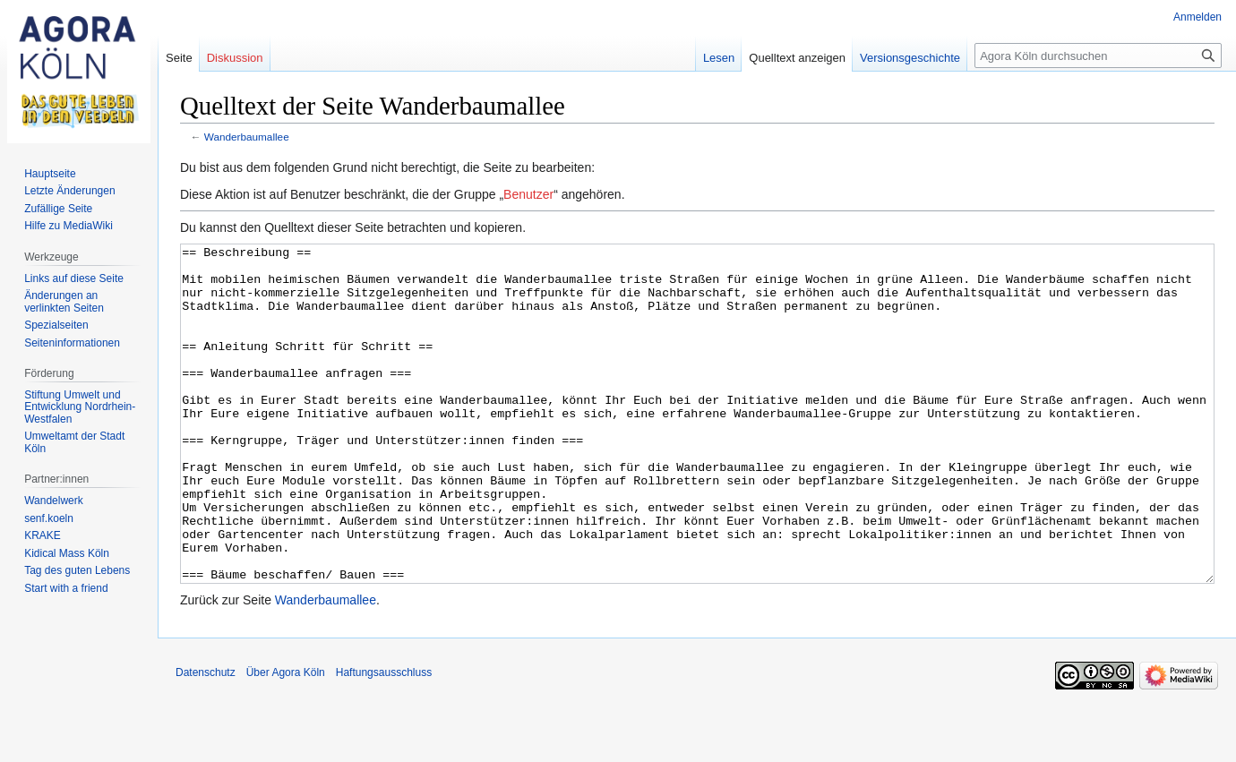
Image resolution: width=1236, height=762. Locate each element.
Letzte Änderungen (69, 190)
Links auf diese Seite (74, 278)
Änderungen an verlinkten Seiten (64, 301)
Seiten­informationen (72, 343)
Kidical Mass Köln (66, 553)
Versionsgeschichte (910, 57)
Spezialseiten (56, 325)
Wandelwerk (53, 500)
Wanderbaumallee (246, 136)
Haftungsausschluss (384, 739)
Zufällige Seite (58, 208)
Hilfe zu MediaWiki (68, 225)
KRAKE (42, 535)
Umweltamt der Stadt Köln (74, 442)
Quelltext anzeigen (797, 57)
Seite (179, 57)
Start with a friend (65, 588)
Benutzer (528, 194)
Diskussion (235, 57)
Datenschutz (206, 739)
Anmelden (1197, 17)
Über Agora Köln (285, 739)
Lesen (718, 57)
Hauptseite (49, 173)
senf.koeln (48, 518)
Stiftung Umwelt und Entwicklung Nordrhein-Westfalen (79, 407)
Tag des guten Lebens (77, 570)
